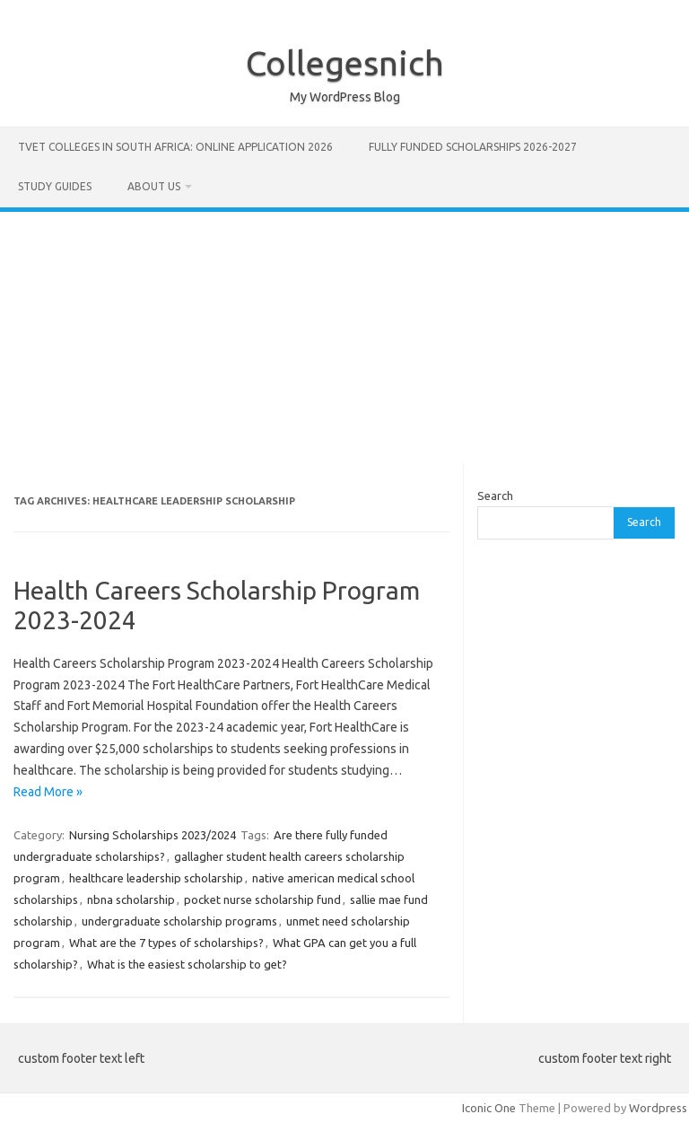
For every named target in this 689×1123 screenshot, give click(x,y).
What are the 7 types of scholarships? (166, 942)
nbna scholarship (131, 899)
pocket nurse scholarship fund (262, 899)
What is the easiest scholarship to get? (187, 964)
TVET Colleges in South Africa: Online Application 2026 (175, 147)
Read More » (48, 792)
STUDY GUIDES (55, 186)
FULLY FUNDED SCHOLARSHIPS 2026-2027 (473, 147)
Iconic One (489, 1107)
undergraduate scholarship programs (179, 921)
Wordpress (658, 1107)
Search (495, 495)
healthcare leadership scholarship (156, 878)
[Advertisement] (344, 337)
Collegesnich (345, 63)
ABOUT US (153, 186)
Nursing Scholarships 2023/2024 (152, 835)
